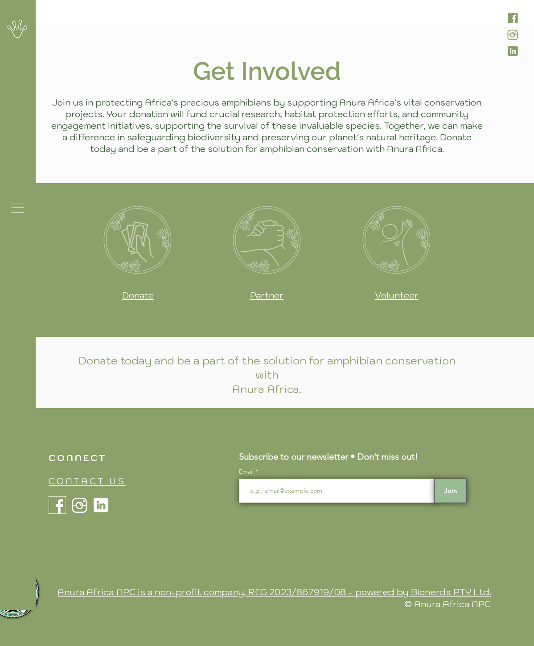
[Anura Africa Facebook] (513, 18)
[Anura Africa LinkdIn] (513, 51)
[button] (17, 208)
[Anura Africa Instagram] (513, 35)
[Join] (450, 490)
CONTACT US (87, 481)
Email (247, 471)
